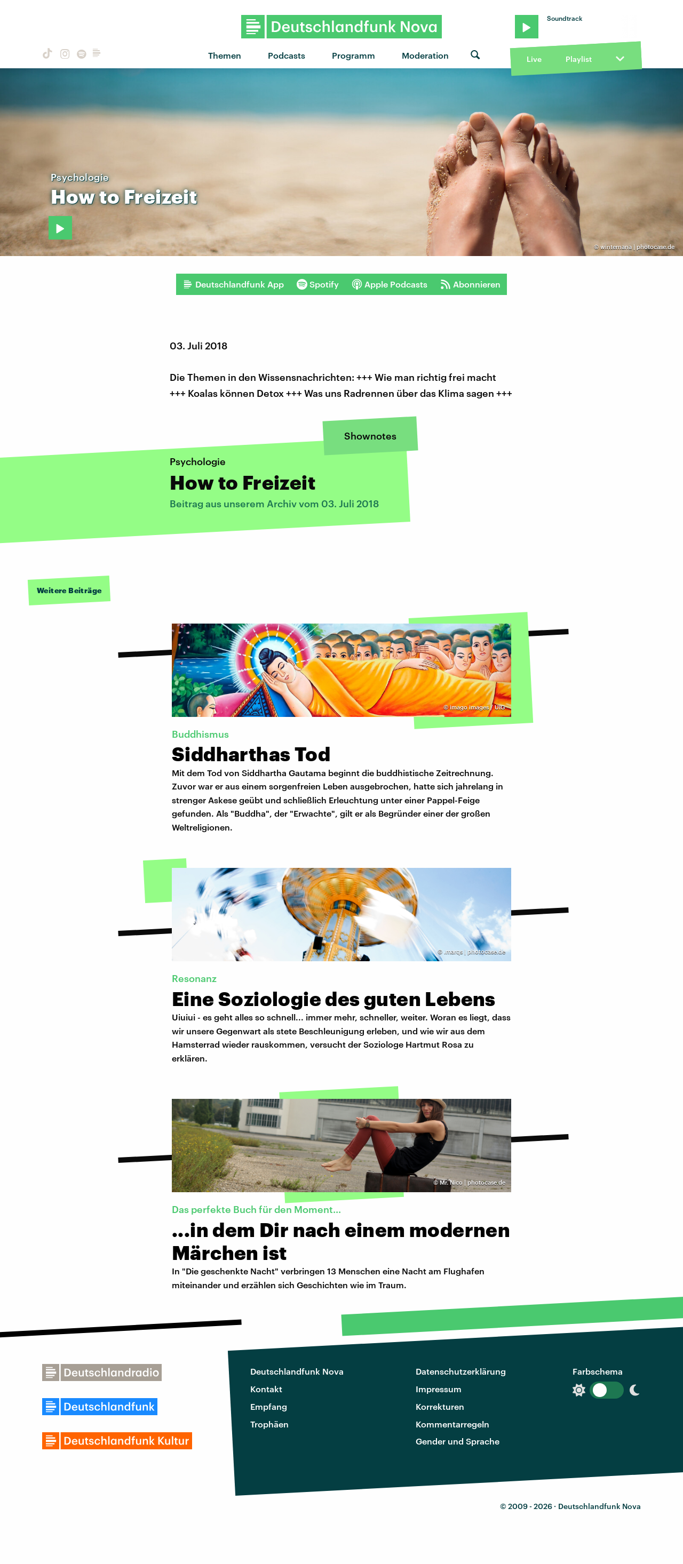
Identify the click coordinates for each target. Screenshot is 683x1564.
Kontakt (266, 1389)
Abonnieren (470, 284)
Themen (224, 55)
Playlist (579, 58)
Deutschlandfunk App (233, 284)
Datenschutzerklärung (461, 1371)
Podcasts (286, 55)
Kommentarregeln (452, 1424)
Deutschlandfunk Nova (297, 1371)
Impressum (439, 1389)
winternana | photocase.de (637, 246)
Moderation (425, 55)
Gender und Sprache (457, 1441)
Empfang (268, 1406)
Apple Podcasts (389, 284)
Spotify (318, 284)
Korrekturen (440, 1406)
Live (534, 58)
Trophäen (269, 1424)
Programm (353, 55)
